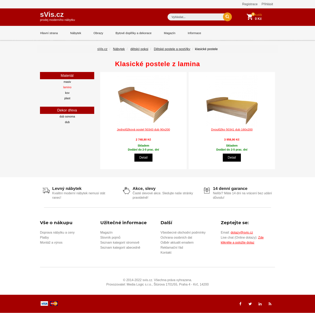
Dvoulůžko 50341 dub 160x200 (232, 129)
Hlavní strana (49, 33)
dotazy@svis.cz (242, 232)
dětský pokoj (139, 49)
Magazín (169, 33)
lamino (67, 87)
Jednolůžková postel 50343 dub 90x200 (143, 129)
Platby (44, 237)
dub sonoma (67, 116)
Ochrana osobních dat (176, 237)
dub (67, 122)
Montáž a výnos (51, 242)
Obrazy (97, 33)
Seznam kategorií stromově (119, 242)
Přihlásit (267, 4)
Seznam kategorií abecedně (120, 247)
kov (67, 93)
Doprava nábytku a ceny (57, 232)
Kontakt (166, 252)
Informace (193, 33)
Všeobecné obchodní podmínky (183, 232)
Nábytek (75, 33)
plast (67, 98)
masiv (67, 82)
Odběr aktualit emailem (177, 242)
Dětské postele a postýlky (172, 49)
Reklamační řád (172, 247)
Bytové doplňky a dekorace (133, 33)
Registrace (250, 4)
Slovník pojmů (110, 237)
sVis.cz (57, 15)
